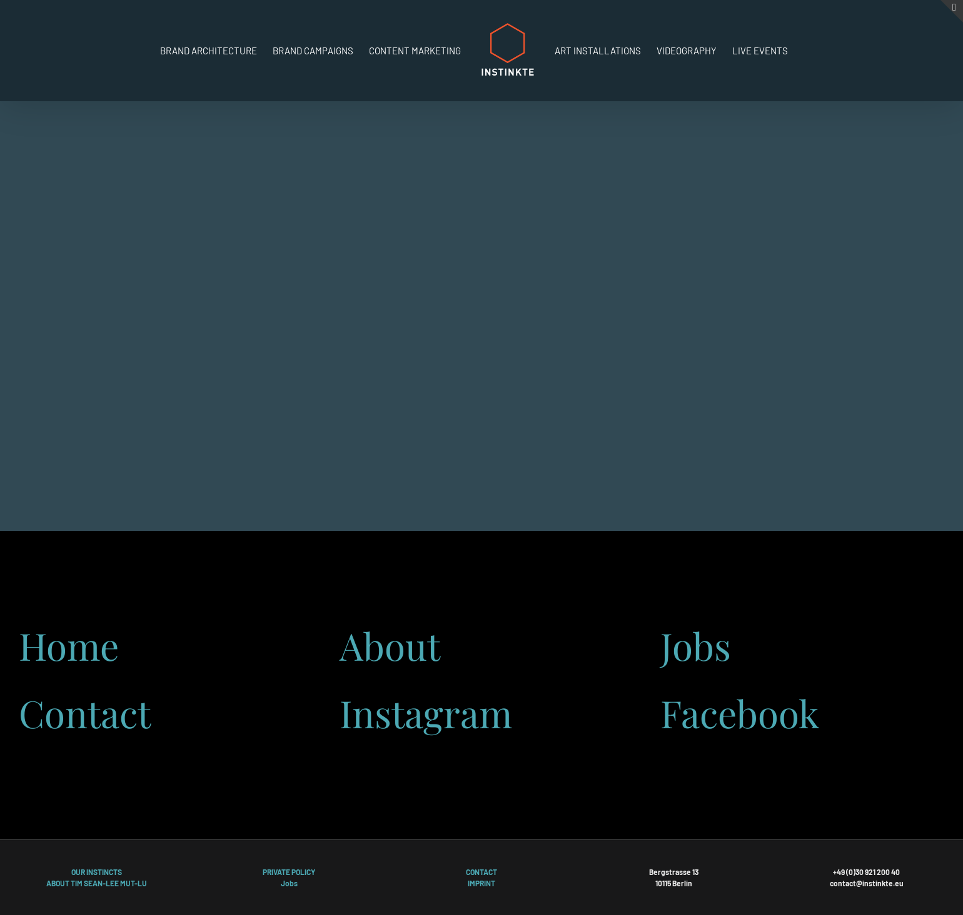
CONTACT (481, 872)
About (390, 645)
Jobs (695, 645)
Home (69, 645)
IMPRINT (481, 883)
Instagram (426, 713)
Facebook (739, 713)
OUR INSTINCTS (96, 872)
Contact (85, 713)
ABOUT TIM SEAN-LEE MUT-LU (96, 883)
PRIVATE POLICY (289, 872)
